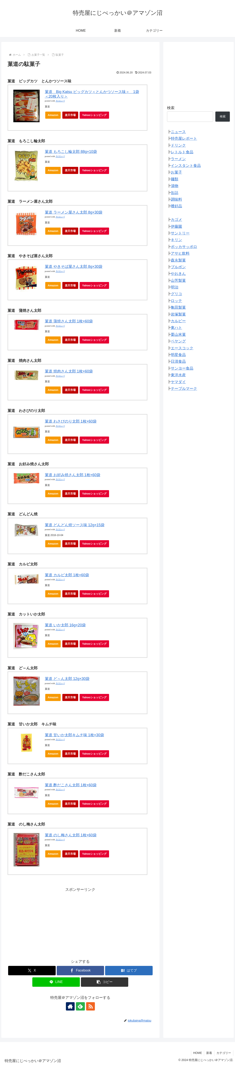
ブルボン (178, 267)
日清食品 (178, 361)
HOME (197, 1053)
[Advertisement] (80, 922)
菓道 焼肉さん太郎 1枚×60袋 (69, 371)
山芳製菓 (178, 280)
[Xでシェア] (31, 970)
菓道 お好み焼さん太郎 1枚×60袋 (73, 475)
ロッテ (176, 301)
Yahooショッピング (95, 116)
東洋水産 (178, 375)
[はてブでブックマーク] (128, 970)
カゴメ (176, 220)
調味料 (176, 199)
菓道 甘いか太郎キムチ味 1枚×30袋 (74, 735)
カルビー (178, 321)
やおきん (178, 274)
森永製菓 (178, 260)
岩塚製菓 (178, 314)
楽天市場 (70, 115)
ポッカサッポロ (184, 247)
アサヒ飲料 (180, 253)
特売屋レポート (184, 138)
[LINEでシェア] (56, 982)
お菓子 (176, 172)
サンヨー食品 (182, 368)
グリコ (176, 294)
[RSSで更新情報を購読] (90, 1006)
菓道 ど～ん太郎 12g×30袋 (67, 679)
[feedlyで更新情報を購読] (80, 1006)
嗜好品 (176, 206)
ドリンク (178, 145)
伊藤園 (176, 226)
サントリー (180, 233)
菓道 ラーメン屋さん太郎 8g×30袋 (74, 212)
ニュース (178, 132)
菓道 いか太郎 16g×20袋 (65, 625)
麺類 (174, 179)
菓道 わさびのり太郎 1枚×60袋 (71, 421)
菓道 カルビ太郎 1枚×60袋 (67, 575)
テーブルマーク (184, 388)
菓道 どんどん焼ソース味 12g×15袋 (75, 525)
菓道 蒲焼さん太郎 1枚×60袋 (69, 321)
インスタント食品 (186, 166)
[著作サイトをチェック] (71, 1006)
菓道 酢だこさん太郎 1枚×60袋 (71, 785)
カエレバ (60, 101)
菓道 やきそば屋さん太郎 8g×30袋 (74, 266)
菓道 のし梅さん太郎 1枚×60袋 (71, 835)
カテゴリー (223, 1053)
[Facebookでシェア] (80, 970)
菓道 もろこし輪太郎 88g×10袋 (71, 152)
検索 (171, 108)
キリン (176, 240)
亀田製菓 (178, 307)
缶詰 (174, 193)
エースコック (182, 348)
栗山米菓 (178, 334)
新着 (209, 1053)
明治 (174, 287)
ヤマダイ (178, 382)
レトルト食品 (182, 152)
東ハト (176, 328)
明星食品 (178, 355)
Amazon (53, 115)
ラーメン (178, 159)
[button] (104, 982)
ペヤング (178, 341)
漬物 (174, 186)
